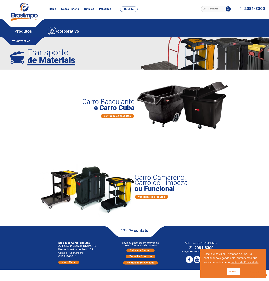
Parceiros (105, 8)
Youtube (197, 259)
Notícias (89, 8)
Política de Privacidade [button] (245, 262)
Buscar (228, 9)
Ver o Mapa (68, 262)
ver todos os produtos (117, 115)
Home (52, 8)
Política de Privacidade (140, 262)
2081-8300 (252, 9)
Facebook (189, 259)
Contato (129, 9)
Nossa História (70, 8)
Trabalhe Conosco (140, 256)
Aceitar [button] (233, 271)
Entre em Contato (140, 250)
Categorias (23, 41)
